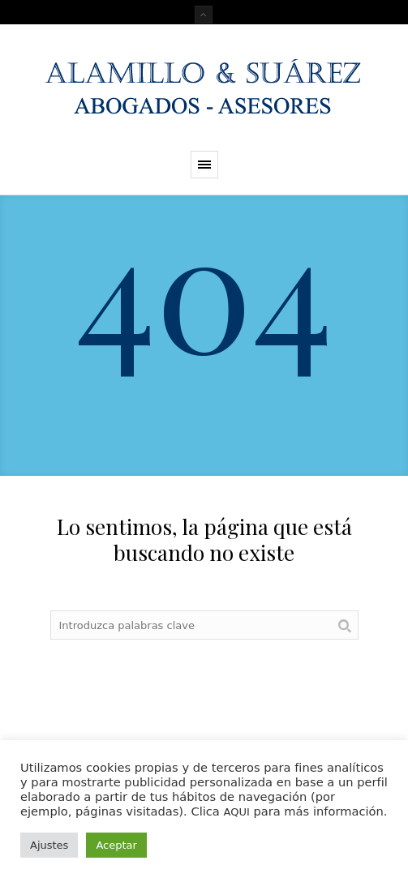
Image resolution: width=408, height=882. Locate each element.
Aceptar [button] (116, 845)
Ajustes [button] (49, 845)
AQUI (236, 812)
